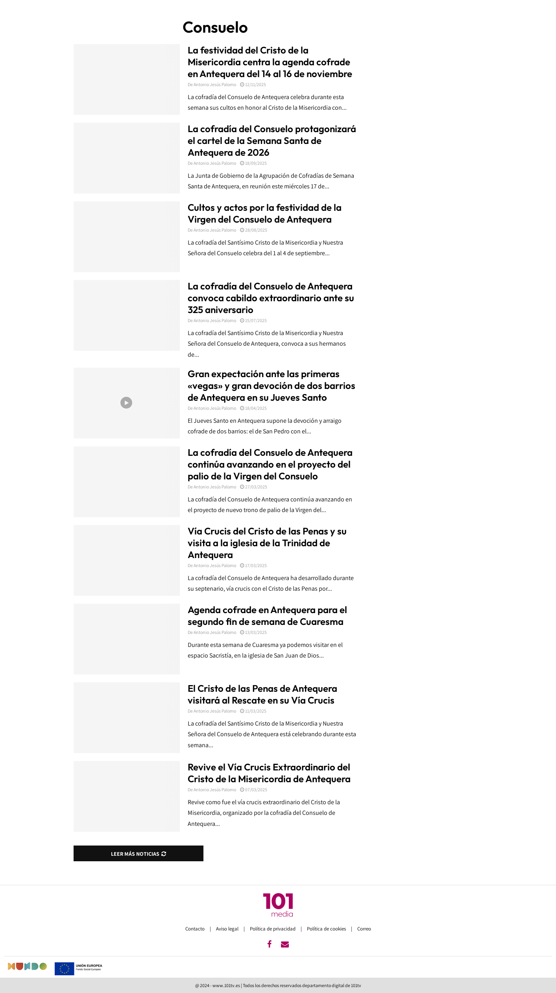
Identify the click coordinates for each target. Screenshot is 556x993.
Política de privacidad (273, 928)
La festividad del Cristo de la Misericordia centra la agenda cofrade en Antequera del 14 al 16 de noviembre (270, 61)
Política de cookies (327, 928)
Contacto (195, 928)
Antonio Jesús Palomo (215, 84)
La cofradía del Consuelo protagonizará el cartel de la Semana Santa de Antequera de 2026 (272, 140)
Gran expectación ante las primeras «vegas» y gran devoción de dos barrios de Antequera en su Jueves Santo (271, 385)
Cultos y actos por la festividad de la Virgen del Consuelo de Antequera (265, 213)
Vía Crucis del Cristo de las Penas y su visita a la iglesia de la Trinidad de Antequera (267, 542)
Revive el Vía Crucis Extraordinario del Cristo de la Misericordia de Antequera (269, 773)
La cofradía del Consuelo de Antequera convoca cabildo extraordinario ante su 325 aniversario (271, 297)
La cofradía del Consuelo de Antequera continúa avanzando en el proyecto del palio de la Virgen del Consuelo (270, 464)
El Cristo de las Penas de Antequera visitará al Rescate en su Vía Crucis (262, 694)
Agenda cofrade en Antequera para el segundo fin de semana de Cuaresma (267, 615)
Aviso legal (228, 928)
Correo (364, 928)
